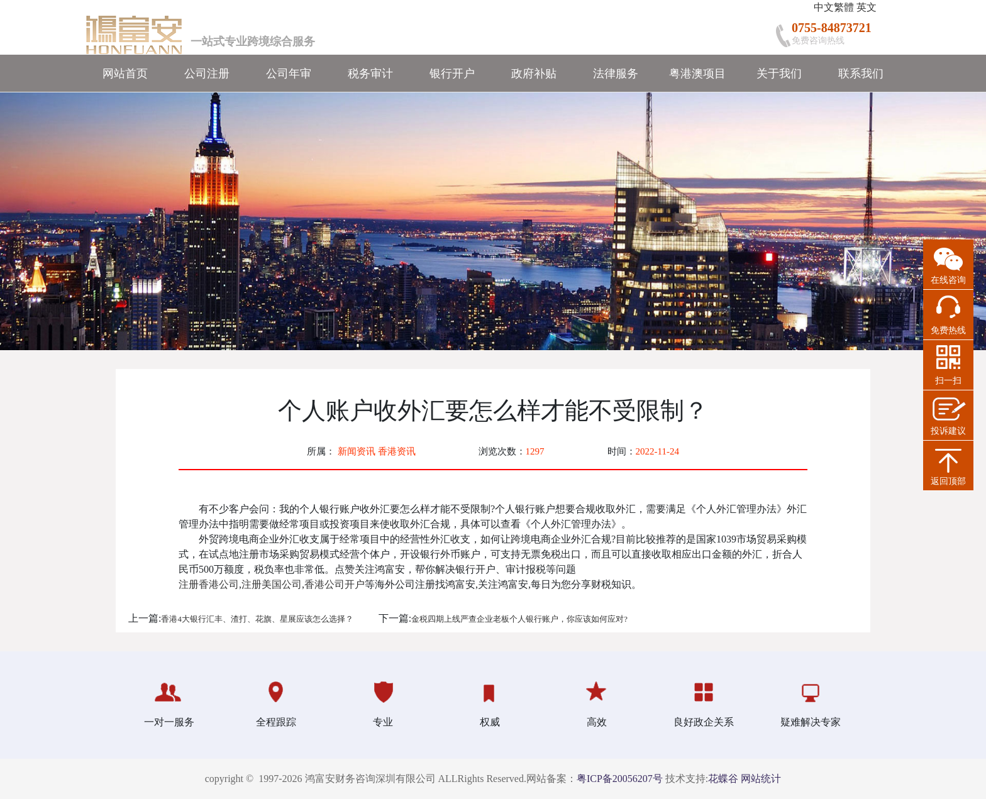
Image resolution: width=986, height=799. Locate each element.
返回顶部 (948, 481)
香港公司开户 (334, 584)
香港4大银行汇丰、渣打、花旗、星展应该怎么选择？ (257, 619)
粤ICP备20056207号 (620, 778)
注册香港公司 (209, 584)
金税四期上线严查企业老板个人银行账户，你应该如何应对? (519, 619)
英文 (866, 7)
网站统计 (761, 778)
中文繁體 (834, 7)
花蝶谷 (723, 778)
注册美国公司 (271, 584)
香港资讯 (397, 451)
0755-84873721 (832, 28)
